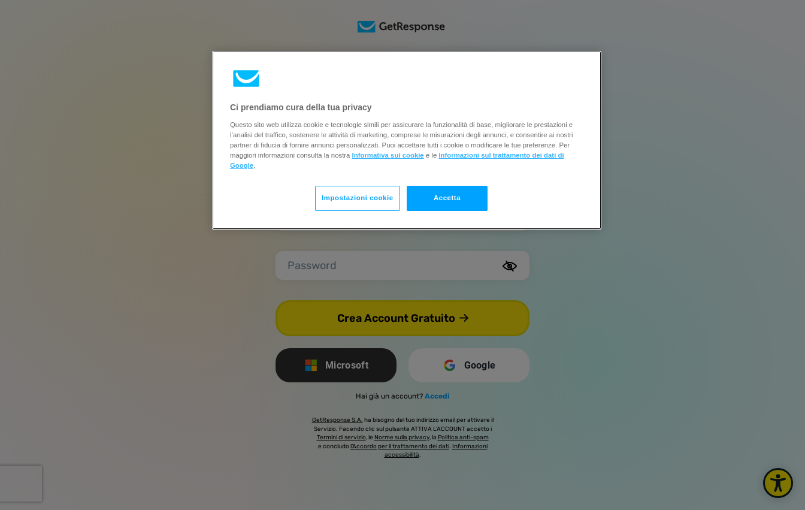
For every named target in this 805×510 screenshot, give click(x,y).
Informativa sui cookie (388, 155)
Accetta (447, 197)
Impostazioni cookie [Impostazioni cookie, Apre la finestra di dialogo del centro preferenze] (358, 197)
